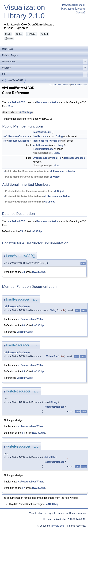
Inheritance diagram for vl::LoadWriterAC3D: (27, 118)
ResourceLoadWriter (47, 102)
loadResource (40, 136)
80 (23, 325)
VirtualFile (55, 140)
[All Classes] (68, 8)
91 (23, 432)
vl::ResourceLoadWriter (63, 171)
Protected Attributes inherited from (36, 196)
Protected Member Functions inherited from (33, 191)
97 (23, 487)
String (59, 136)
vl (2, 80)
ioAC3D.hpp (24, 112)
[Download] (68, 4)
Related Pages (10, 55)
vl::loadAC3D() (25, 331)
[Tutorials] (79, 4)
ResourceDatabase (18, 136)
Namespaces (44, 61)
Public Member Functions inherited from (39, 171)
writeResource (41, 145)
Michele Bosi (57, 525)
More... (11, 106)
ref (5, 136)
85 (23, 371)
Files (44, 74)
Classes (44, 67)
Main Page (7, 49)
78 (23, 272)
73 (21, 231)
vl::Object (55, 176)
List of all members (79, 85)
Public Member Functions (59, 85)
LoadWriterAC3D (15, 80)
